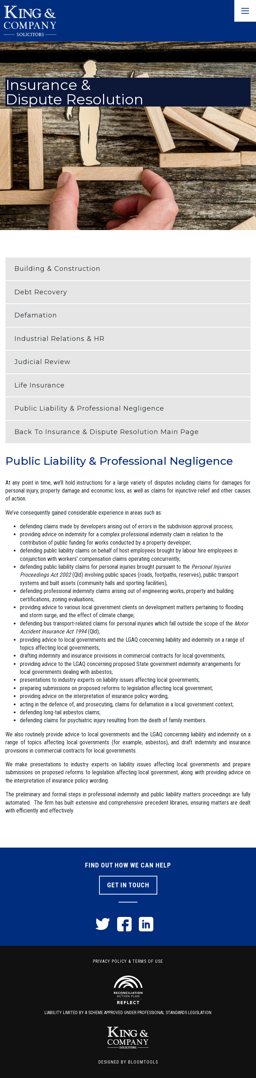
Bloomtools (143, 1062)
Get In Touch (128, 885)
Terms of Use (147, 961)
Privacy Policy (110, 961)
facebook (124, 924)
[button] (128, 268)
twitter (102, 924)
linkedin (146, 924)
